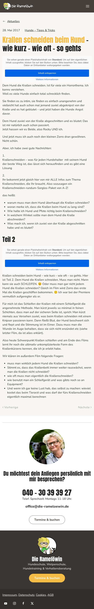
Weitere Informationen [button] (47, 79)
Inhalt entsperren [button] (47, 73)
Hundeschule (36, 564)
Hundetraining (32, 568)
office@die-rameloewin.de (47, 506)
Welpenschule (56, 564)
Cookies (41, 595)
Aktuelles (11, 21)
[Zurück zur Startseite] (18, 6)
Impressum (9, 595)
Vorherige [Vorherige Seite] (10, 407)
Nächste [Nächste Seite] (85, 407)
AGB (50, 595)
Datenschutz (26, 595)
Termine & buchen (47, 520)
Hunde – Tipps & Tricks (40, 30)
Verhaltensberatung (58, 568)
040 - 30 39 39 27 (47, 494)
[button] (87, 6)
